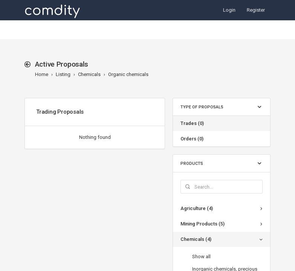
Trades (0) (192, 123)
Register (256, 10)
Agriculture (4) (196, 208)
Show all (201, 256)
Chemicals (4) (195, 239)
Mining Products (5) (202, 224)
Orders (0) (191, 139)
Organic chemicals (128, 74)
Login (229, 10)
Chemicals (89, 74)
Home (41, 74)
